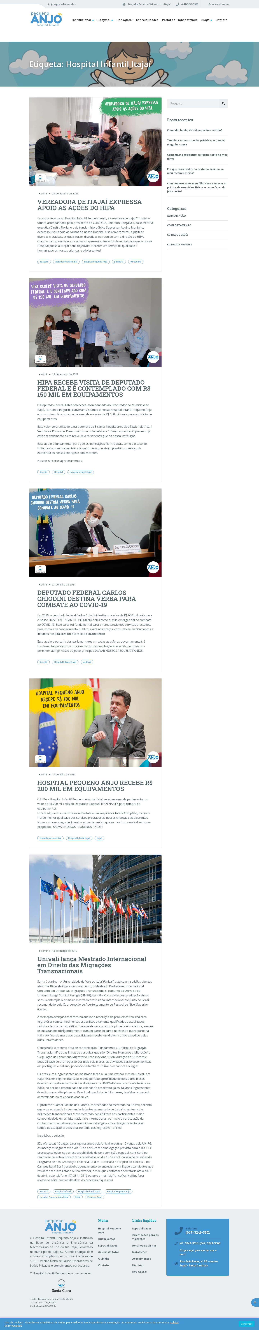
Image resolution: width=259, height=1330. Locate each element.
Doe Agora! (124, 20)
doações (44, 261)
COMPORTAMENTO (179, 225)
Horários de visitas (144, 1245)
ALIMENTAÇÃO (176, 215)
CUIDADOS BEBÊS (177, 234)
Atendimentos (141, 1258)
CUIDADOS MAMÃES (179, 244)
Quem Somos (106, 1239)
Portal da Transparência (180, 20)
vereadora (135, 261)
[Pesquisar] (223, 103)
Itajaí (99, 838)
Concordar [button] (246, 1323)
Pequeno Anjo (94, 1197)
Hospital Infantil (63, 1191)
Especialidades (147, 20)
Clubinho (103, 1258)
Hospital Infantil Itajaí (66, 261)
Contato (221, 20)
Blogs (205, 20)
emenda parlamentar (50, 838)
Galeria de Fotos (108, 1252)
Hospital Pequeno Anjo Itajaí (54, 1197)
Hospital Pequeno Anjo (95, 261)
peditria (87, 662)
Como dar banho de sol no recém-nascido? (194, 130)
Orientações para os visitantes (145, 1237)
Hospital (103, 20)
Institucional (81, 20)
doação (43, 472)
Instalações (139, 1252)
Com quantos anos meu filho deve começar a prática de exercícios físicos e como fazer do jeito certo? (196, 187)
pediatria (118, 261)
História (137, 1265)
